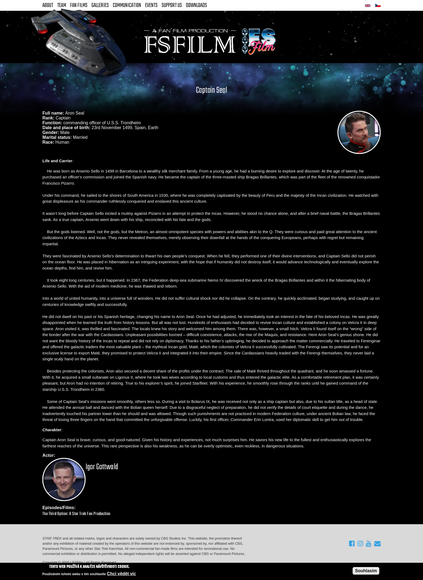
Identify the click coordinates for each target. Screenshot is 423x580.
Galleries (100, 5)
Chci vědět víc (121, 573)
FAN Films (78, 5)
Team (61, 5)
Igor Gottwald (102, 467)
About (47, 5)
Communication (127, 5)
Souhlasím (366, 570)
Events (151, 5)
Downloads (196, 5)
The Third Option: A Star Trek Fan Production (76, 513)
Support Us (172, 5)
